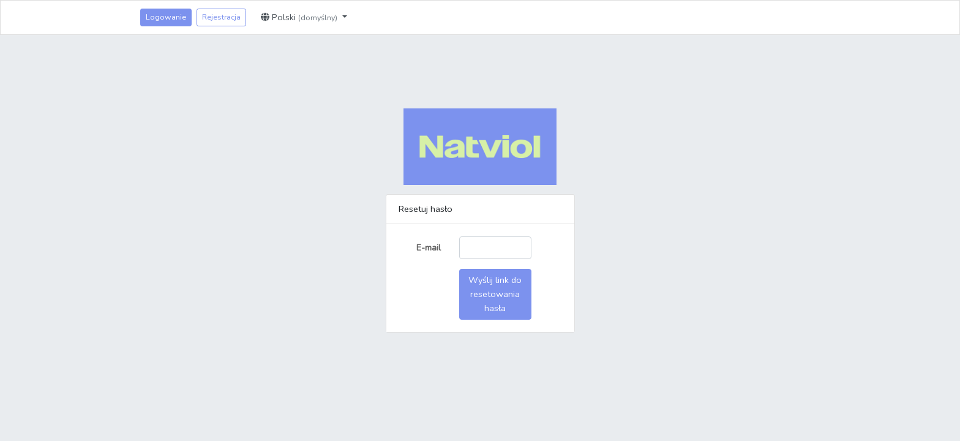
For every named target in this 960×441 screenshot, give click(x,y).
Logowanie (166, 17)
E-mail (428, 247)
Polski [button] (300, 17)
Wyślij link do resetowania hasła (495, 294)
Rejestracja (221, 17)
